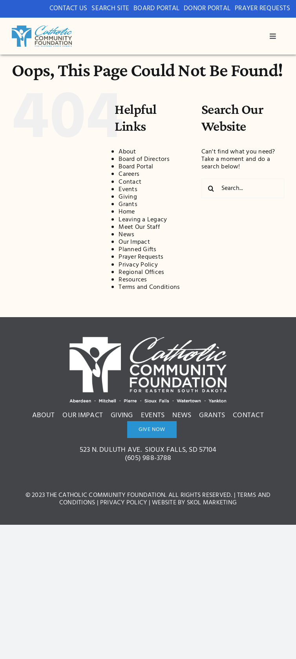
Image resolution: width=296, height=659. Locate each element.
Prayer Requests (141, 257)
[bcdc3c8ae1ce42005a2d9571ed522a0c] (42, 29)
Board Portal (136, 166)
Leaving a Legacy (143, 219)
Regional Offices (141, 272)
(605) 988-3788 (148, 458)
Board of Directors (144, 159)
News (126, 234)
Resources (133, 279)
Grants (128, 204)
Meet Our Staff (139, 227)
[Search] (211, 188)
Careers (129, 174)
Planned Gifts (137, 249)
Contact (130, 181)
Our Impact (134, 242)
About (127, 151)
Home (127, 211)
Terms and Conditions (149, 287)
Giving (128, 197)
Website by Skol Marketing (194, 502)
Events (128, 189)
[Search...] (242, 188)
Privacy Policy (138, 264)
